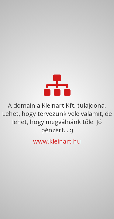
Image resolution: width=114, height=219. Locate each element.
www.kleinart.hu (57, 141)
